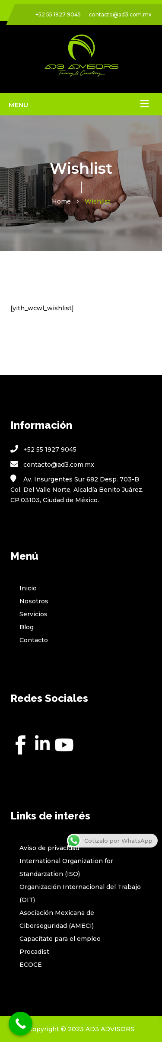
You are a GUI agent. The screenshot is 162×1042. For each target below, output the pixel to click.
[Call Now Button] (20, 1024)
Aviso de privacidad (49, 848)
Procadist (34, 952)
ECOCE (30, 965)
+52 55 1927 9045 (58, 14)
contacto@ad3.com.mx (120, 14)
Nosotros (33, 601)
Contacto (33, 640)
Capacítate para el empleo (60, 939)
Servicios (33, 614)
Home (61, 201)
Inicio (28, 588)
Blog (26, 627)
